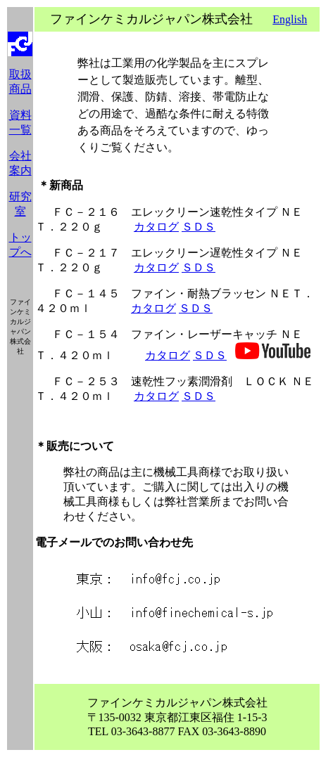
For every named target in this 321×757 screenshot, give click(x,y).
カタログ (156, 227)
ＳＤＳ (198, 227)
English (289, 19)
